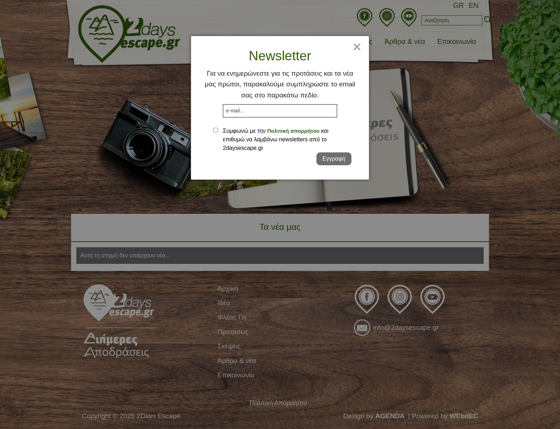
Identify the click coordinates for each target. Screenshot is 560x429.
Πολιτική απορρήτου (293, 131)
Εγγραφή (333, 159)
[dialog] (280, 108)
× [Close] (357, 47)
